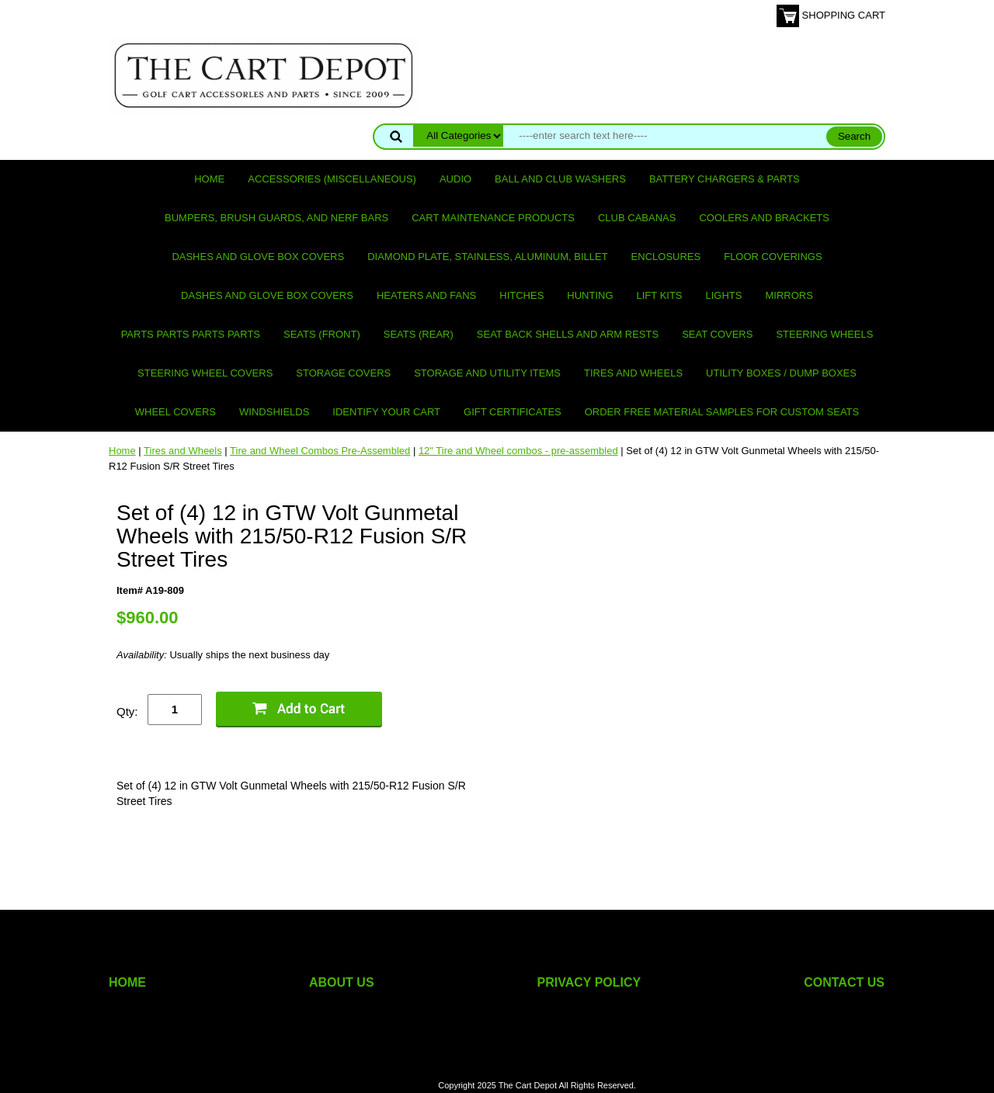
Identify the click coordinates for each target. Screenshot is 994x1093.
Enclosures (666, 256)
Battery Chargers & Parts (724, 179)
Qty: (127, 711)
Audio (455, 179)
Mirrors (789, 295)
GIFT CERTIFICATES (512, 412)
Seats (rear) (419, 334)
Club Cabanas (637, 218)
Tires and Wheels (633, 373)
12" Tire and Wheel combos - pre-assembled (518, 450)
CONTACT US (844, 982)
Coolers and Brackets (764, 218)
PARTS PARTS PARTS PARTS (190, 334)
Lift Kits (660, 295)
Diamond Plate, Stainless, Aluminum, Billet (487, 256)
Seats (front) (321, 334)
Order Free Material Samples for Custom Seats (722, 412)
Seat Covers (717, 334)
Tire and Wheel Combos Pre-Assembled (320, 450)
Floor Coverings (773, 256)
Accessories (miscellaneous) (332, 179)
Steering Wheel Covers (205, 373)
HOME (127, 982)
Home (209, 179)
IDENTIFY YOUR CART (386, 412)
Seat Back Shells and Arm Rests (568, 334)
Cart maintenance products (493, 218)
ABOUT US (341, 982)
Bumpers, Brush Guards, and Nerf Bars (276, 218)
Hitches (521, 295)
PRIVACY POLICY (589, 982)
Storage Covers (343, 373)
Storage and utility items (487, 373)
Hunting (590, 295)
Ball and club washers (560, 179)
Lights (724, 295)
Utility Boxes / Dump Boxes (781, 373)
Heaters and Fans (426, 295)
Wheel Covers (175, 412)
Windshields (274, 412)
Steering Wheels (824, 334)
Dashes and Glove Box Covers (258, 256)
